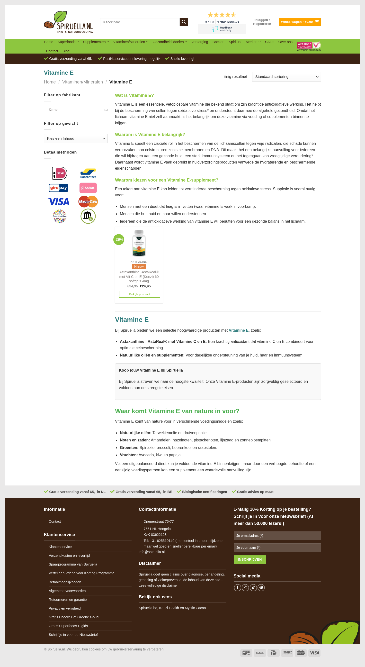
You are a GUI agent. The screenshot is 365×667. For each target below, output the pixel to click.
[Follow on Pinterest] (261, 587)
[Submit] (184, 22)
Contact (52, 51)
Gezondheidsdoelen (170, 41)
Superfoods (68, 41)
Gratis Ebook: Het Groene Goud (74, 617)
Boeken (218, 42)
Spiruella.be (148, 608)
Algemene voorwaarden (67, 591)
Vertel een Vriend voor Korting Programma (82, 573)
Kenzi (54, 110)
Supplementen (96, 41)
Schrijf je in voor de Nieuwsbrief (73, 635)
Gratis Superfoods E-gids (68, 626)
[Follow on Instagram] (245, 587)
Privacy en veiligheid (65, 608)
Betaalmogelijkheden (65, 582)
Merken (253, 41)
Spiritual (235, 42)
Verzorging (199, 42)
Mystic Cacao (195, 608)
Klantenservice (60, 547)
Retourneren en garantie (68, 600)
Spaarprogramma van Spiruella (73, 564)
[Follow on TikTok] (253, 587)
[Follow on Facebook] (237, 587)
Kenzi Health (169, 608)
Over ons (285, 42)
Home (48, 42)
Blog (66, 51)
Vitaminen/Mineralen (130, 41)
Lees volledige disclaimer (158, 585)
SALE (269, 42)
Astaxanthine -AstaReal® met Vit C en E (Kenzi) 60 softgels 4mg (139, 276)
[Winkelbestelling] (286, 77)
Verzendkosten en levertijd (69, 555)
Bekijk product (139, 294)
